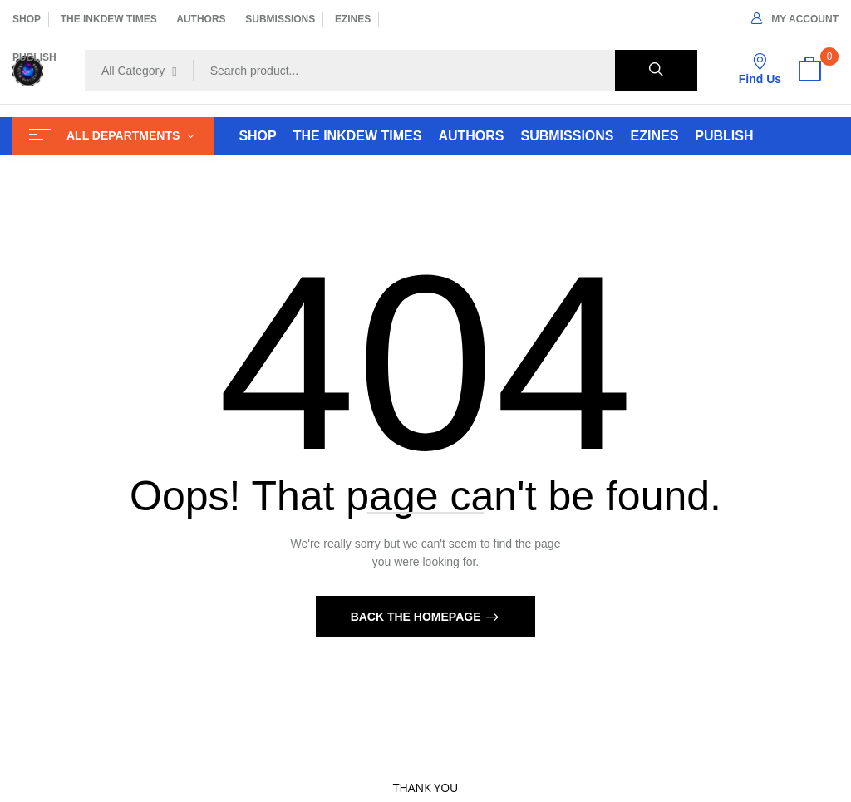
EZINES (353, 19)
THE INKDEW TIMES (109, 19)
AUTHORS (200, 19)
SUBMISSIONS (280, 19)
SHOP (26, 19)
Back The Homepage (418, 616)
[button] (809, 71)
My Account (795, 19)
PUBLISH (34, 57)
